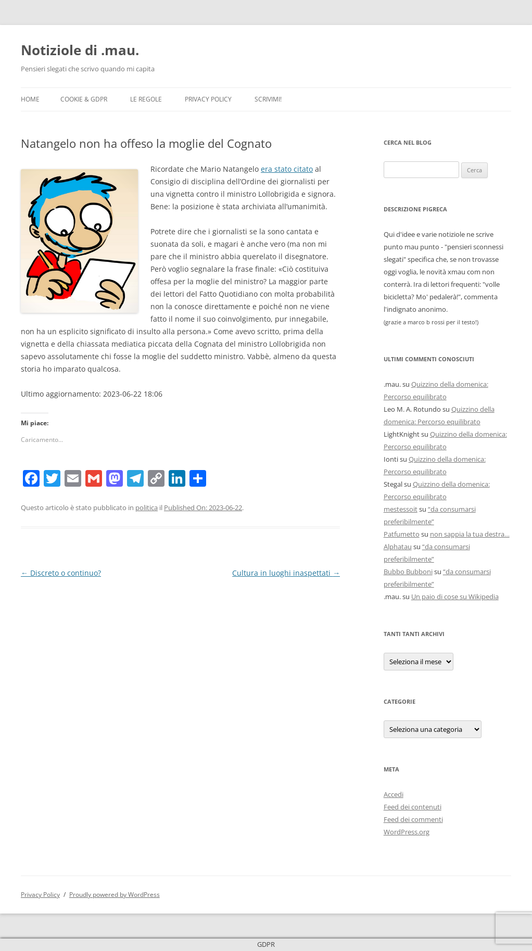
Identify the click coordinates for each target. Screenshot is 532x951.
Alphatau (398, 546)
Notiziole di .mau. (80, 50)
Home (30, 99)
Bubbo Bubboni (408, 571)
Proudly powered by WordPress (114, 894)
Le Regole (146, 99)
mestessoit (400, 509)
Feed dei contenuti (412, 806)
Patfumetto (402, 534)
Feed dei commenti (413, 819)
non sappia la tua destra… (470, 534)
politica (146, 507)
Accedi (393, 794)
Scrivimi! (268, 99)
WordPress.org (406, 831)
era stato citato (287, 169)
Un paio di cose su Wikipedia (455, 596)
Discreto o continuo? (61, 573)
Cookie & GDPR (83, 99)
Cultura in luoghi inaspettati (286, 573)
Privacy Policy (208, 99)
